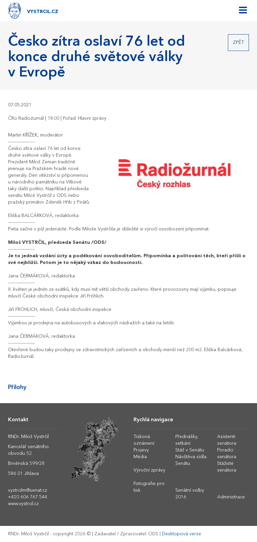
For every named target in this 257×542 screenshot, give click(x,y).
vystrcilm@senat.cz (27, 490)
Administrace (231, 497)
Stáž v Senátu (189, 450)
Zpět (238, 42)
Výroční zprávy (149, 470)
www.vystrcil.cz (23, 503)
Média (140, 456)
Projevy (141, 450)
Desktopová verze (181, 534)
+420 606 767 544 (27, 497)
